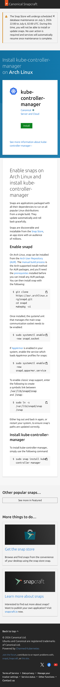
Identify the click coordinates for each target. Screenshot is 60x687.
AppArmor (17, 348)
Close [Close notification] (53, 16)
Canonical (26, 110)
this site (25, 658)
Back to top (10, 631)
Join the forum (9, 655)
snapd (5, 658)
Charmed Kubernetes (27, 648)
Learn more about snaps (24, 596)
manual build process (33, 262)
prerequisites (21, 273)
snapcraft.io (11, 611)
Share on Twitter (42, 665)
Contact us (8, 680)
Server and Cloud (30, 113)
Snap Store (37, 231)
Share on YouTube (56, 665)
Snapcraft (13, 658)
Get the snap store (20, 549)
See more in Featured (30, 500)
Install (26, 125)
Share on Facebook (49, 665)
